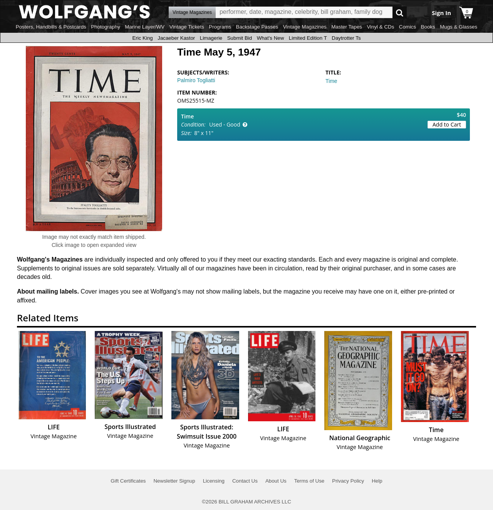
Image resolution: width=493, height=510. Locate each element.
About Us (276, 481)
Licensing (214, 481)
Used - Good (224, 124)
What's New (270, 38)
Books (428, 27)
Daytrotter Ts (346, 38)
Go (399, 13)
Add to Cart (447, 124)
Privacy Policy (348, 481)
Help (377, 481)
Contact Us (245, 481)
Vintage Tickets (186, 27)
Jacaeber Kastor (176, 38)
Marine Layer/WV (144, 27)
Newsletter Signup (174, 481)
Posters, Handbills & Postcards (51, 27)
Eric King (142, 38)
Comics (407, 27)
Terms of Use (309, 481)
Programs (220, 27)
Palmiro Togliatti (196, 80)
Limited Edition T (308, 38)
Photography (105, 27)
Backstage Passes (257, 27)
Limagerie (211, 38)
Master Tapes (346, 27)
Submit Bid (239, 38)
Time (331, 81)
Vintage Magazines (305, 27)
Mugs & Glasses (458, 27)
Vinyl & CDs (380, 27)
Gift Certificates (128, 481)
